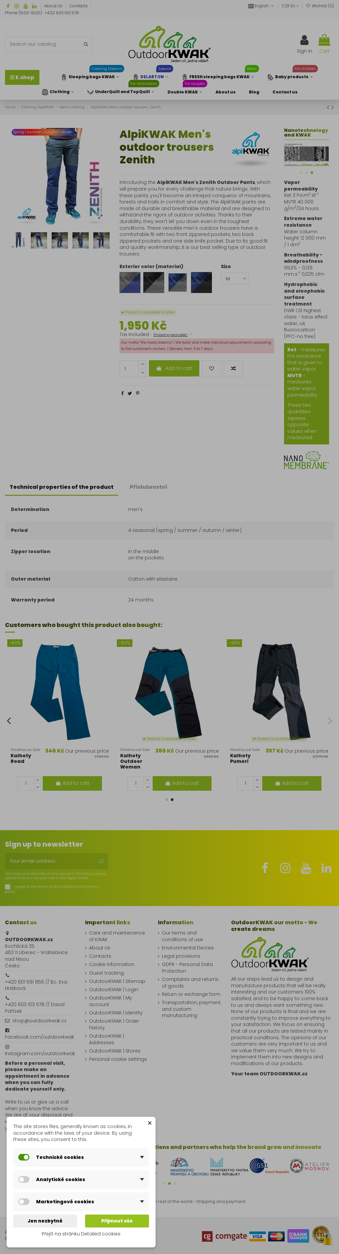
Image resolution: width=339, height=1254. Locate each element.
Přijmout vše (117, 1221)
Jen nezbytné (45, 1221)
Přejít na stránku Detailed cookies (81, 1233)
